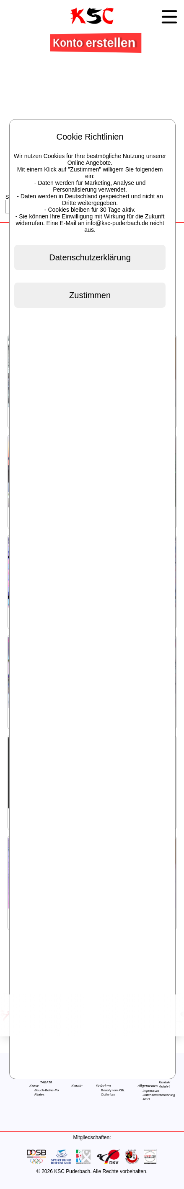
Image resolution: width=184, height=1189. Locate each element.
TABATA (46, 1082)
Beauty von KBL (113, 1090)
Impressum (151, 1091)
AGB (146, 1099)
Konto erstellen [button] (95, 42)
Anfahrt (164, 1086)
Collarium (108, 1094)
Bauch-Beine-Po (46, 1090)
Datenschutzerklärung (159, 1095)
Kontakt (164, 1082)
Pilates (39, 1094)
